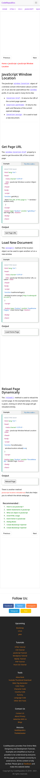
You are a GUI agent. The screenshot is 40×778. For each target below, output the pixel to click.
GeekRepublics (20, 730)
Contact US (20, 713)
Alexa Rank (20, 677)
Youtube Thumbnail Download (20, 680)
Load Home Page (12, 332)
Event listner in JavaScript (16, 519)
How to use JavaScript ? (15, 507)
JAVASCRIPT (29, 9)
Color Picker (19, 686)
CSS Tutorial (20, 650)
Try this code (29, 164)
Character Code (20, 689)
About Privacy (20, 716)
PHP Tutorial (20, 662)
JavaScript (12, 63)
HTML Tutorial (20, 647)
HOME (4, 9)
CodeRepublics (8, 2)
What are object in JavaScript (17, 513)
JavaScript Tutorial (20, 653)
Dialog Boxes (11, 522)
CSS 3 (20, 9)
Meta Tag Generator (20, 683)
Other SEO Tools (20, 701)
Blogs (20, 722)
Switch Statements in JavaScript (18, 510)
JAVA (20, 634)
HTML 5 (12, 9)
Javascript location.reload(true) (13, 492)
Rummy (20, 695)
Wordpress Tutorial (20, 656)
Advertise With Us (20, 719)
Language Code (20, 698)
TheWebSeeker (20, 733)
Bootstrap (20, 628)
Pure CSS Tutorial (20, 665)
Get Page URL (10, 233)
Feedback (27, 764)
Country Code (20, 692)
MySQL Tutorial (20, 659)
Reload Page (10, 481)
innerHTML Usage (13, 516)
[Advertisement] (20, 33)
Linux (20, 631)
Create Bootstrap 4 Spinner (17, 525)
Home (4, 63)
